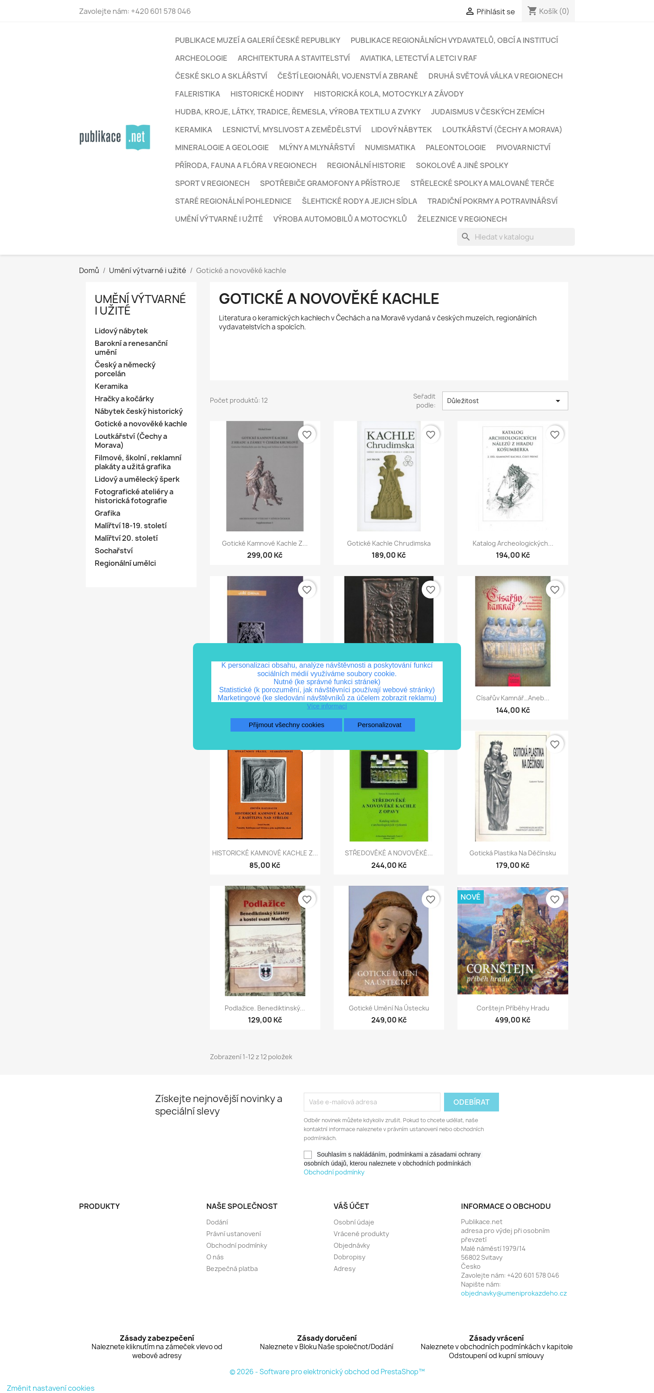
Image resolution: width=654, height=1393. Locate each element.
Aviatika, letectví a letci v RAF (418, 58)
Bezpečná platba (232, 1268)
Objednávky (352, 1245)
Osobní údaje (354, 1222)
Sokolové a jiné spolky (462, 165)
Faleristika (197, 94)
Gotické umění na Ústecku (389, 1008)
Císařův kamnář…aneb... (512, 698)
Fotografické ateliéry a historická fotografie (134, 496)
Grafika (107, 513)
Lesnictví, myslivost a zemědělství (291, 130)
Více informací (327, 706)
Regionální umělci (125, 563)
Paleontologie (456, 147)
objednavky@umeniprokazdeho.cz (514, 1293)
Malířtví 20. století (126, 538)
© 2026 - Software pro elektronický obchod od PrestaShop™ (327, 1371)
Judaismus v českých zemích (488, 112)
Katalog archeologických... (513, 543)
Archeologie (201, 58)
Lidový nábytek (401, 130)
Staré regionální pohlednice (233, 201)
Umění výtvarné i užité (219, 219)
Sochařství (114, 551)
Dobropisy (349, 1257)
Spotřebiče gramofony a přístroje (330, 183)
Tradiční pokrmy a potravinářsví (493, 201)
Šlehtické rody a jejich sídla (359, 201)
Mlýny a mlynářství (317, 147)
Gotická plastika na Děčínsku (513, 853)
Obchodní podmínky (334, 1172)
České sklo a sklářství (221, 76)
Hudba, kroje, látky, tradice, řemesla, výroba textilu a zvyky (298, 112)
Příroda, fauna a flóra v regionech (246, 165)
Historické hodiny (267, 94)
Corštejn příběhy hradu (513, 1008)
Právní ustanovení (233, 1233)
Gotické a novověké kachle (141, 424)
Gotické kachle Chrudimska (389, 543)
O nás (215, 1257)
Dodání (217, 1222)
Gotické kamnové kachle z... (265, 543)
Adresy (345, 1268)
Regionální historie (366, 165)
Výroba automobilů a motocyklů (340, 219)
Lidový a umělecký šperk (137, 479)
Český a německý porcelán (125, 369)
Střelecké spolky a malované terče (482, 183)
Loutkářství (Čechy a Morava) (502, 130)
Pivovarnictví (523, 147)
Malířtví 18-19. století (131, 525)
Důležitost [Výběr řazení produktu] (505, 401)
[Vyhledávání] (516, 237)
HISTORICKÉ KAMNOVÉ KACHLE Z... (265, 853)
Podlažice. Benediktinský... (265, 1008)
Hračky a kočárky (124, 399)
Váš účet (351, 1206)
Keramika (193, 130)
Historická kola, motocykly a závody (389, 94)
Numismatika (390, 147)
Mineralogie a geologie (222, 147)
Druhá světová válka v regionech (495, 76)
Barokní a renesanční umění (131, 348)
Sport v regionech (212, 183)
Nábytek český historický (139, 411)
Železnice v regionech (462, 219)
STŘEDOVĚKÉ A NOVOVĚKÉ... (389, 853)
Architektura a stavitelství (294, 58)
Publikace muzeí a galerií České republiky (257, 40)
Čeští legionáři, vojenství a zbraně (347, 76)
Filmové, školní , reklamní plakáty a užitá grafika (138, 462)
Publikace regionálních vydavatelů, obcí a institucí (454, 40)
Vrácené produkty (361, 1233)
